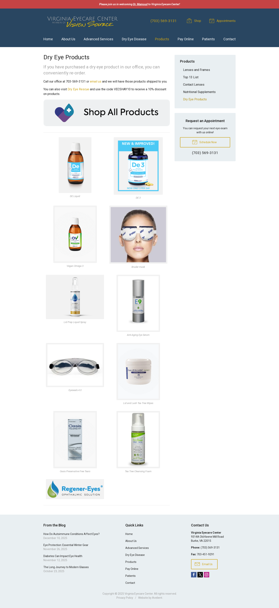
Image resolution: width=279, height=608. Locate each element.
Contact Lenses (193, 84)
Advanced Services (98, 39)
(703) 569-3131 (164, 21)
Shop (194, 20)
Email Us (204, 564)
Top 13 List (190, 77)
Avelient (157, 597)
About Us (68, 39)
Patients (208, 39)
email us (95, 81)
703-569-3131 (76, 81)
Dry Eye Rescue (78, 89)
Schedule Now (204, 142)
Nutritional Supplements (199, 92)
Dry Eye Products (195, 99)
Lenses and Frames (196, 70)
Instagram (206, 574)
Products (162, 39)
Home (48, 39)
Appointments (223, 20)
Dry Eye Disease (134, 39)
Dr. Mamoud (140, 4)
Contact (229, 39)
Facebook (193, 574)
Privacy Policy (124, 597)
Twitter (200, 574)
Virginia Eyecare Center (139, 593)
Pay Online (186, 39)
